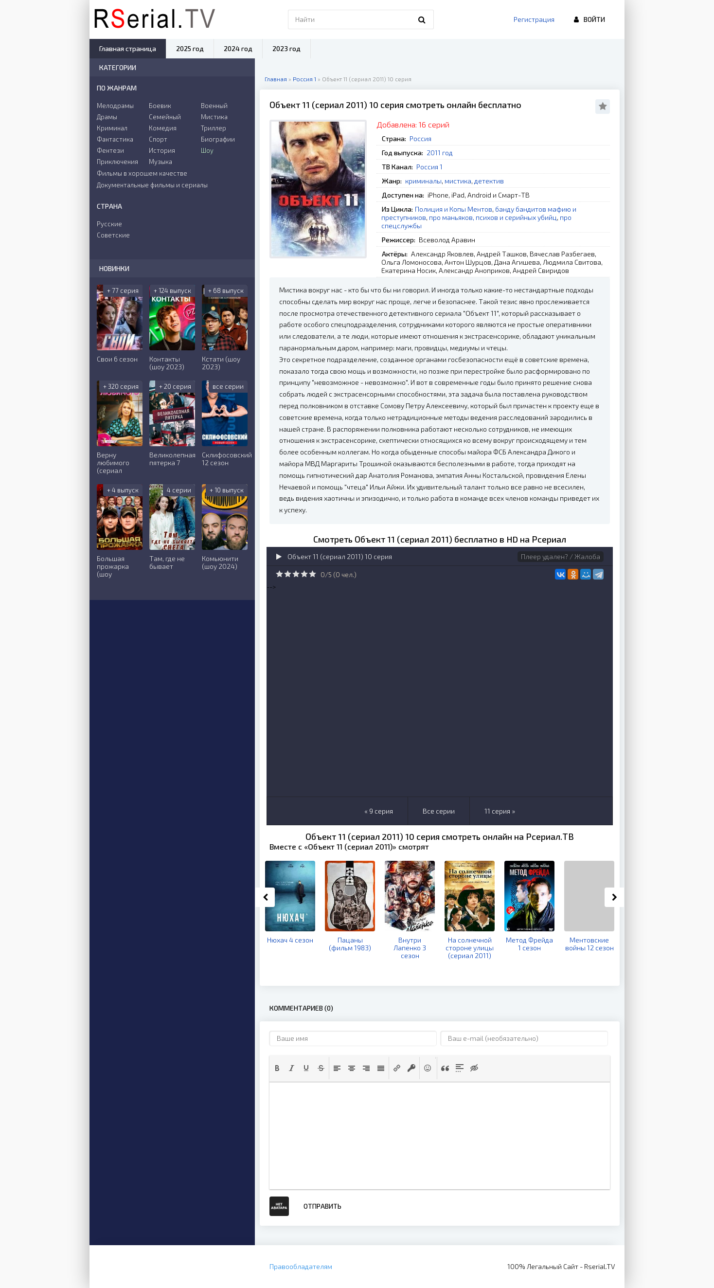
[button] (277, 1068)
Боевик (160, 105)
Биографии (218, 139)
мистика (458, 181)
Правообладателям (300, 1266)
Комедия (163, 128)
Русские (109, 224)
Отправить (322, 1206)
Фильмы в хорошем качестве (142, 173)
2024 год (238, 48)
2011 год (440, 152)
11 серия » (499, 811)
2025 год (190, 48)
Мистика (214, 117)
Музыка (160, 161)
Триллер (213, 128)
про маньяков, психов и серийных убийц (493, 217)
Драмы (107, 117)
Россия (420, 138)
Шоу (207, 150)
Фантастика (115, 139)
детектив (489, 181)
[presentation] (277, 1068)
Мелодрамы (115, 105)
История (162, 150)
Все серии (439, 811)
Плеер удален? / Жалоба (560, 556)
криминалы (423, 181)
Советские (113, 235)
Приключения (117, 161)
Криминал (112, 128)
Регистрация (534, 19)
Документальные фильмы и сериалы (152, 185)
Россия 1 (429, 167)
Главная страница (127, 48)
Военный (214, 105)
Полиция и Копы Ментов (453, 209)
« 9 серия (378, 811)
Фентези (110, 150)
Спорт (158, 139)
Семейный (165, 117)
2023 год (286, 48)
